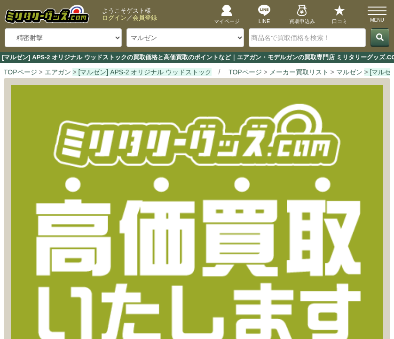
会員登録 (145, 17)
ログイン (114, 17)
